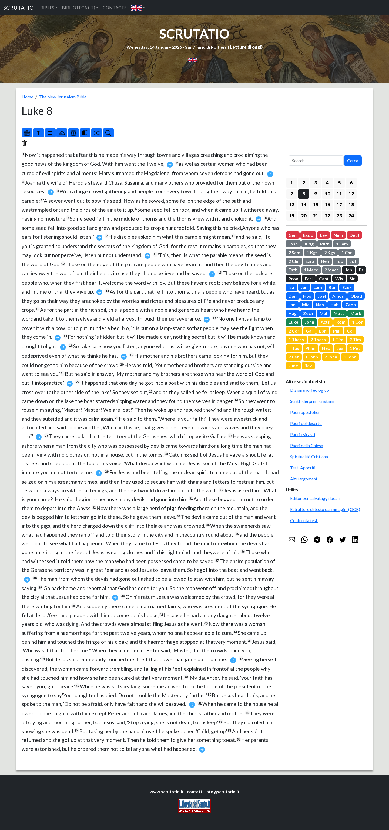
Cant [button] (324, 278)
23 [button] (339, 215)
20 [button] (303, 215)
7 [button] (291, 194)
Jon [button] (292, 304)
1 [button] (291, 182)
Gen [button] (293, 235)
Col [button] (350, 330)
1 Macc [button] (311, 269)
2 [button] (303, 182)
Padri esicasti (302, 434)
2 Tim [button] (355, 339)
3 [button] (315, 182)
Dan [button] (293, 295)
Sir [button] (352, 278)
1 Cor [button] (357, 321)
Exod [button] (308, 235)
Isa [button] (291, 287)
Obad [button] (356, 295)
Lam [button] (317, 287)
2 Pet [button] (294, 356)
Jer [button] (304, 287)
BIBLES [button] (47, 7)
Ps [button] (361, 269)
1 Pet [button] (355, 348)
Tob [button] (339, 261)
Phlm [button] (311, 348)
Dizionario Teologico (309, 390)
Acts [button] (325, 321)
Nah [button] (320, 304)
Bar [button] (332, 287)
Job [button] (348, 269)
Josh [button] (293, 243)
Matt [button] (339, 313)
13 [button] (291, 204)
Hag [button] (293, 313)
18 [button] (351, 204)
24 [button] (351, 215)
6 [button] (351, 182)
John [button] (309, 321)
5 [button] (339, 182)
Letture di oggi (245, 46)
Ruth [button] (325, 243)
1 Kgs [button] (312, 252)
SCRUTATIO (18, 7)
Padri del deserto (306, 423)
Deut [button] (355, 235)
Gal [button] (309, 330)
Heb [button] (326, 348)
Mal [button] (323, 313)
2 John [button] (330, 356)
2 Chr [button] (294, 261)
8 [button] (303, 194)
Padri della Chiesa (306, 445)
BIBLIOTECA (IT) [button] (78, 7)
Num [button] (338, 235)
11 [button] (339, 194)
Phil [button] (336, 330)
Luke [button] (293, 321)
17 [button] (339, 204)
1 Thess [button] (296, 339)
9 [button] (315, 194)
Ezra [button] (310, 261)
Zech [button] (308, 313)
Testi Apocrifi (303, 467)
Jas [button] (340, 348)
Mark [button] (355, 313)
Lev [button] (323, 235)
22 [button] (327, 215)
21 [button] (315, 215)
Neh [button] (325, 261)
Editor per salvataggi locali (315, 498)
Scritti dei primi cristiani (312, 401)
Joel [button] (322, 295)
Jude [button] (293, 365)
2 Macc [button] (331, 269)
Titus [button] (294, 348)
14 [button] (303, 204)
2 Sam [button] (294, 252)
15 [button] (315, 204)
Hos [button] (307, 295)
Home (27, 96)
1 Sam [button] (342, 243)
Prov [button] (293, 278)
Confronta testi (304, 520)
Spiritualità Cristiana (309, 456)
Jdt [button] (353, 261)
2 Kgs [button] (329, 252)
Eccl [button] (309, 278)
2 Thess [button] (318, 339)
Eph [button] (323, 330)
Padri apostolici (304, 412)
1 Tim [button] (337, 339)
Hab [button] (334, 304)
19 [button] (291, 215)
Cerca (352, 160)
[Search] (316, 160)
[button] (138, 7)
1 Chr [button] (346, 252)
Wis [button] (339, 278)
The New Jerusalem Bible (62, 96)
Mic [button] (305, 304)
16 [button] (327, 204)
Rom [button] (341, 321)
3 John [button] (350, 356)
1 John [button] (311, 356)
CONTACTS (114, 7)
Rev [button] (308, 365)
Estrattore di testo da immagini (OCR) (325, 509)
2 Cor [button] (294, 330)
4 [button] (327, 182)
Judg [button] (309, 243)
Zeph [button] (350, 304)
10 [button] (327, 194)
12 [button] (351, 194)
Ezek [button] (347, 287)
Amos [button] (338, 295)
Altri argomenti (304, 478)
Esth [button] (293, 269)
